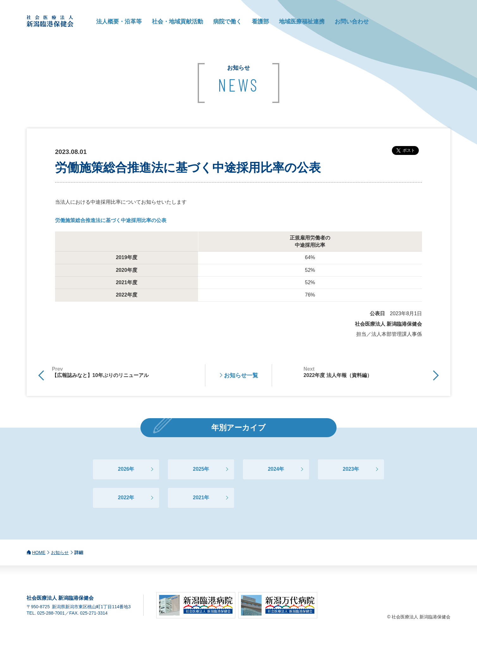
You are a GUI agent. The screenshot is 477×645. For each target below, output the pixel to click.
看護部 (260, 21)
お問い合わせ (352, 21)
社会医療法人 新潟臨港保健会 (50, 21)
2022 (123, 497)
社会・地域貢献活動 (177, 21)
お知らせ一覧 (241, 375)
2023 (348, 469)
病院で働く (227, 21)
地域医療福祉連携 (302, 21)
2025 (198, 469)
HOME (39, 552)
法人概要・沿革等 (119, 21)
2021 (198, 497)
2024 (273, 469)
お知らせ (60, 552)
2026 (123, 469)
